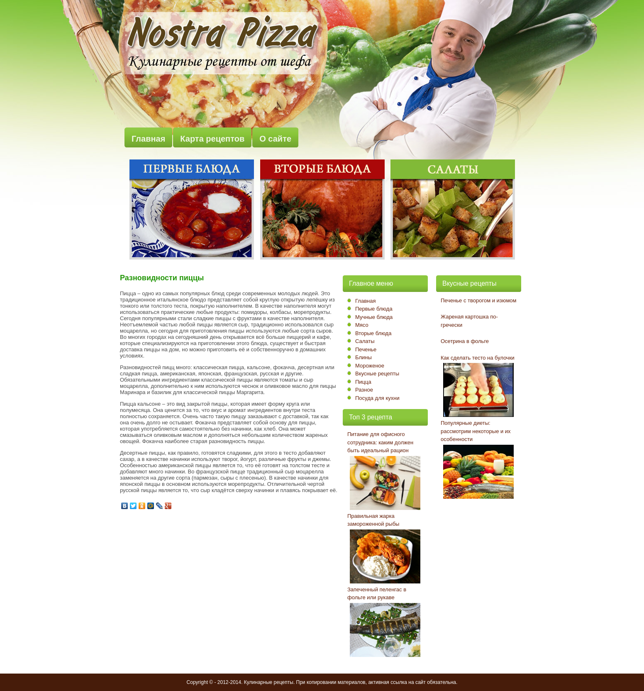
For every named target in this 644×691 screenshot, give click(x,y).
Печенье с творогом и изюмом (479, 300)
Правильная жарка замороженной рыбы (373, 520)
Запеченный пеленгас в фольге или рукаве (376, 593)
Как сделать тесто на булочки (478, 358)
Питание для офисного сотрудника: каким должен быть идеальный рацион (380, 442)
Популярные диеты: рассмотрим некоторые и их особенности (476, 431)
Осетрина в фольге (465, 341)
